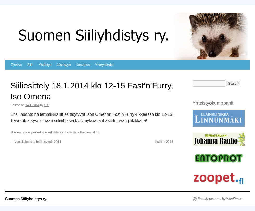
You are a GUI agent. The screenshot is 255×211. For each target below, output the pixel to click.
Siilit (30, 65)
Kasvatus (83, 65)
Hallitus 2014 (166, 142)
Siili (46, 105)
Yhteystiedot (104, 65)
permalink (92, 132)
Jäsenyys (64, 65)
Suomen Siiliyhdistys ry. (26, 199)
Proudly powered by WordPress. (220, 199)
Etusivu (16, 65)
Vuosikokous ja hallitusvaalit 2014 (35, 142)
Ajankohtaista (54, 132)
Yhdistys (45, 65)
